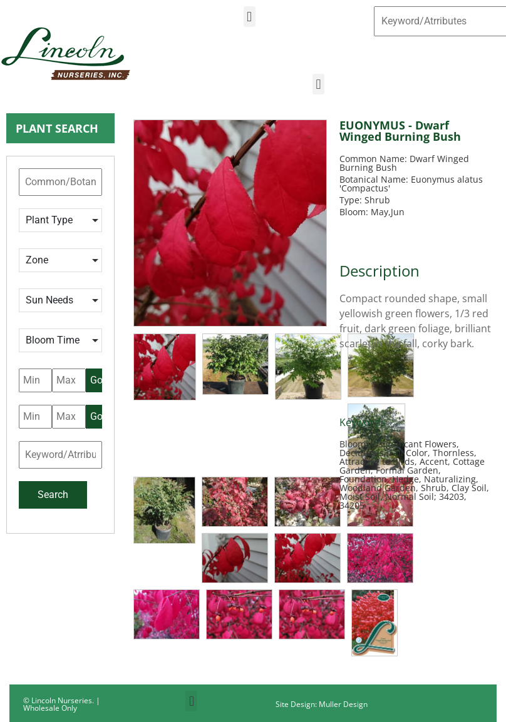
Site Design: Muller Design (322, 704)
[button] (250, 16)
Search (53, 495)
